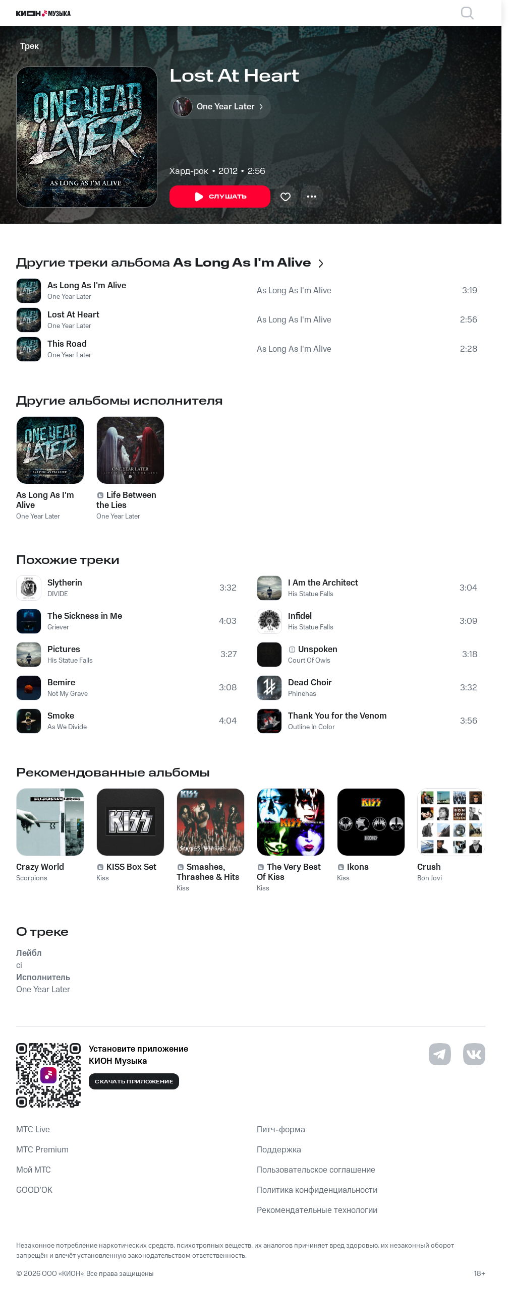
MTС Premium (42, 1150)
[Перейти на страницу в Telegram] (440, 1054)
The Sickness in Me (84, 616)
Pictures (63, 649)
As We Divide (67, 727)
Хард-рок (188, 171)
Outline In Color (311, 727)
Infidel (300, 616)
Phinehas (302, 694)
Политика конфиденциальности (317, 1190)
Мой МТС (33, 1170)
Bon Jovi (429, 878)
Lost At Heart (73, 315)
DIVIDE (57, 594)
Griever (58, 627)
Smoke (60, 716)
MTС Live (33, 1130)
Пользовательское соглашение (316, 1170)
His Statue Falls (70, 661)
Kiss (102, 878)
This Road (67, 344)
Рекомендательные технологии (317, 1210)
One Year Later (69, 297)
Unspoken (317, 649)
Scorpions (31, 878)
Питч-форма (281, 1130)
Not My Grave (67, 694)
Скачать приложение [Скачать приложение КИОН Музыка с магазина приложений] (134, 1081)
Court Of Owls (309, 661)
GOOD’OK (34, 1190)
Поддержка (279, 1150)
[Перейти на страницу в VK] (474, 1054)
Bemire (61, 683)
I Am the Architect (323, 583)
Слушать (220, 197)
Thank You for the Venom (337, 716)
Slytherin (64, 583)
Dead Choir (310, 683)
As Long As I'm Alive (86, 286)
